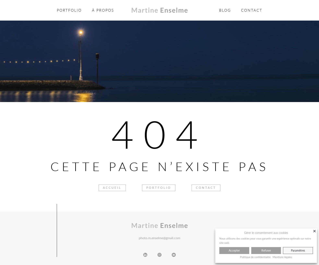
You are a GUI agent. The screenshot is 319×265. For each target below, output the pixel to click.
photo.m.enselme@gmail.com (159, 238)
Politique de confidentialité (255, 257)
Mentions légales (282, 257)
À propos (103, 10)
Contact (251, 10)
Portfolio (69, 10)
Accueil (112, 187)
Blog (225, 10)
